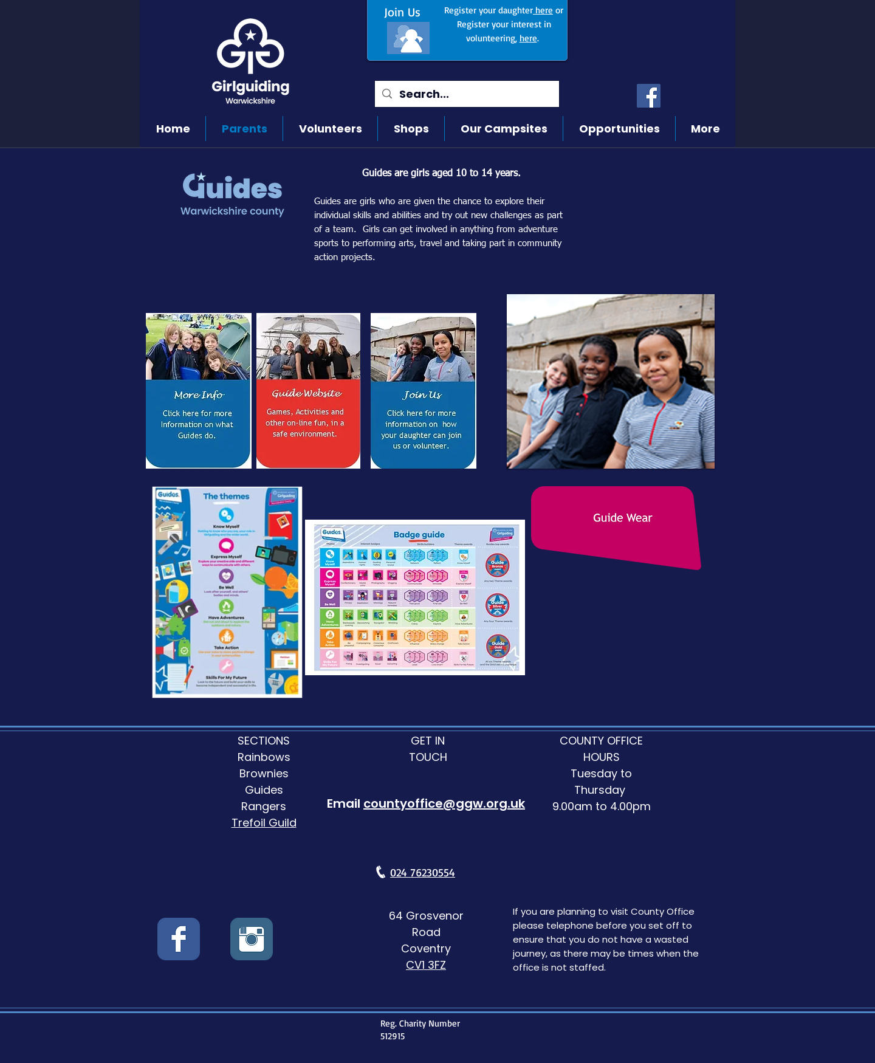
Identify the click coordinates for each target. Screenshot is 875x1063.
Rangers (263, 806)
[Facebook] (649, 96)
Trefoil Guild (264, 822)
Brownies (264, 773)
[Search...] (466, 94)
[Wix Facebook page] (178, 939)
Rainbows (264, 757)
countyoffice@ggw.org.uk (444, 803)
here (543, 10)
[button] (611, 381)
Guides (264, 789)
